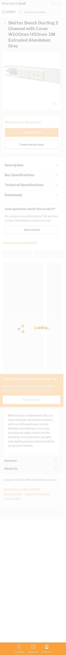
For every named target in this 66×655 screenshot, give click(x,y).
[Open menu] (19, 648)
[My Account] (46, 648)
